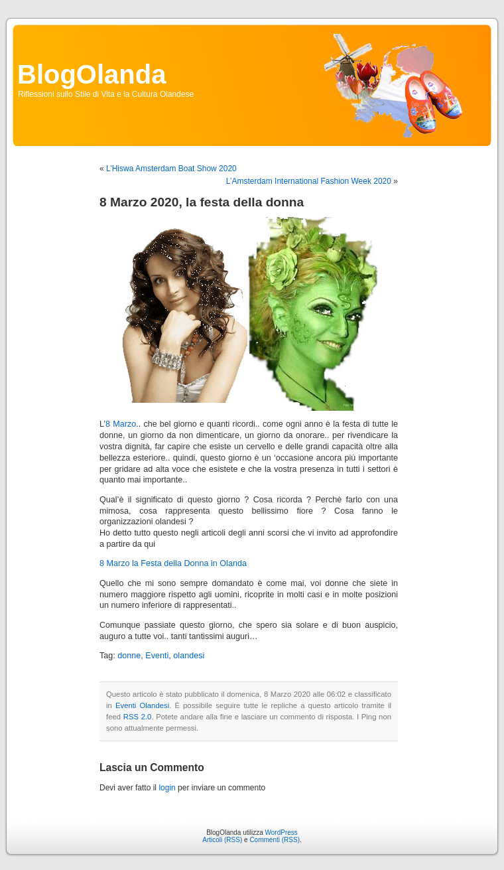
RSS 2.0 (137, 717)
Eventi (156, 655)
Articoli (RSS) (222, 839)
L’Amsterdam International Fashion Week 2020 (308, 181)
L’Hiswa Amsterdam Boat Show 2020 (171, 168)
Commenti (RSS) (274, 839)
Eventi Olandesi (142, 705)
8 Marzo (120, 424)
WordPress (281, 832)
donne (129, 655)
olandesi (188, 655)
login (166, 787)
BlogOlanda (91, 74)
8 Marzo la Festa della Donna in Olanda (173, 563)
